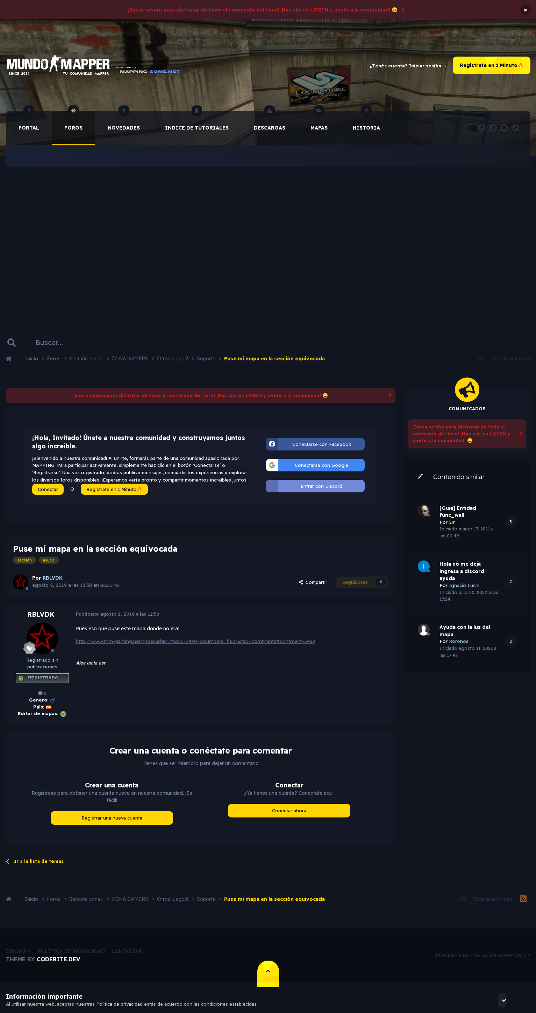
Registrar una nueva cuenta (111, 820)
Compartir (313, 584)
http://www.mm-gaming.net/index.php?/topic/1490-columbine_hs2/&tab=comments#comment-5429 (196, 644)
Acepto (511, 1000)
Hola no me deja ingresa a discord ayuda (461, 574)
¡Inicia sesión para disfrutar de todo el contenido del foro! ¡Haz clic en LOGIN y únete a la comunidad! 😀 (263, 10)
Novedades (124, 123)
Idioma (18, 954)
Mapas (319, 123)
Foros (73, 123)
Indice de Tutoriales (197, 123)
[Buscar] (55, 345)
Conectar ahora (289, 813)
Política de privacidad (71, 954)
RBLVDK (41, 617)
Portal (29, 123)
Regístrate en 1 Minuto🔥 (491, 67)
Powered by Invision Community (483, 958)
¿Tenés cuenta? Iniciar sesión (408, 66)
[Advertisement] (268, 243)
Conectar (48, 492)
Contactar (127, 954)
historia (366, 123)
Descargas (269, 123)
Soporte (109, 588)
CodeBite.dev (58, 962)
